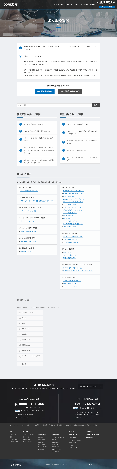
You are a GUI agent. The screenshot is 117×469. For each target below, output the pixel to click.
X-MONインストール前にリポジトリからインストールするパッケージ (82, 136)
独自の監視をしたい (69, 230)
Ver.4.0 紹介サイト (43, 449)
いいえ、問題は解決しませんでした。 (70, 91)
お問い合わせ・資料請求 (107, 7)
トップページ (15, 425)
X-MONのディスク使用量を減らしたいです (37, 134)
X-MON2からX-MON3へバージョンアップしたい (78, 275)
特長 (11, 437)
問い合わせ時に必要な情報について (35, 127)
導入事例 (66, 4)
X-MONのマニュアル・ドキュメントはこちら (87, 415)
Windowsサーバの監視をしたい (73, 206)
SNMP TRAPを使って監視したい (73, 228)
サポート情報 (84, 4)
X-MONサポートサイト (81, 417)
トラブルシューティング (70, 290)
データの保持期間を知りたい (29, 195)
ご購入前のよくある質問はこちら (25, 415)
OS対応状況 (41, 442)
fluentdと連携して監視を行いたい (73, 203)
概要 (55, 4)
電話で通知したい (68, 256)
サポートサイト (73, 447)
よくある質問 (35, 425)
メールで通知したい (69, 259)
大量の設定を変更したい (70, 243)
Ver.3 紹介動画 (55, 451)
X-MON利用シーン (14, 439)
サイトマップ (41, 464)
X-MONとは (13, 434)
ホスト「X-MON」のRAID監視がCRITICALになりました (39, 143)
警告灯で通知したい (69, 262)
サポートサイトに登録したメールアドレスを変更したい (82, 162)
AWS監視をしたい (68, 222)
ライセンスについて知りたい (72, 285)
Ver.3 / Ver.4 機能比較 (28, 434)
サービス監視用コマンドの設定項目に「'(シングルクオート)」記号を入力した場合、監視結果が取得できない (39, 153)
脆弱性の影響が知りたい (28, 235)
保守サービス (26, 437)
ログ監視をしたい (68, 219)
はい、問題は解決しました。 (45, 91)
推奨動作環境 (41, 439)
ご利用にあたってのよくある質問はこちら (86, 412)
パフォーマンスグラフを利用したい (74, 211)
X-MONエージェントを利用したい (73, 195)
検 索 (95, 108)
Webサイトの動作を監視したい (73, 197)
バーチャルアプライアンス (28, 225)
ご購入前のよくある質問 (75, 440)
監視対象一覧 (41, 444)
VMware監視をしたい (70, 225)
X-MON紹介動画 (14, 441)
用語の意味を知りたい (70, 287)
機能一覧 (40, 437)
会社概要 (48, 464)
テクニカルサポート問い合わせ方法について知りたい (37, 205)
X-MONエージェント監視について (77, 154)
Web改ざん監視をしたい (70, 200)
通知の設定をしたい (26, 255)
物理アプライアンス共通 (28, 215)
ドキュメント (72, 445)
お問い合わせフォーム (22, 417)
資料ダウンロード (75, 4)
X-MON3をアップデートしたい (72, 272)
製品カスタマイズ (27, 441)
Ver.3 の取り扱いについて (58, 437)
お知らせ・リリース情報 (92, 434)
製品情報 (60, 4)
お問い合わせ (89, 437)
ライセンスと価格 (42, 447)
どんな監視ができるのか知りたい (73, 214)
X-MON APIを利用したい (28, 245)
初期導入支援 (26, 439)
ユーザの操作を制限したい (71, 246)
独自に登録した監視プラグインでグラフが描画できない (82, 145)
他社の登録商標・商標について (59, 464)
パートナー (92, 4)
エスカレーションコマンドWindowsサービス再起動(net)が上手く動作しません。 (39, 165)
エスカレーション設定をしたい (73, 241)
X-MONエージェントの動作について (78, 127)
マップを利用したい (69, 208)
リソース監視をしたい (70, 217)
